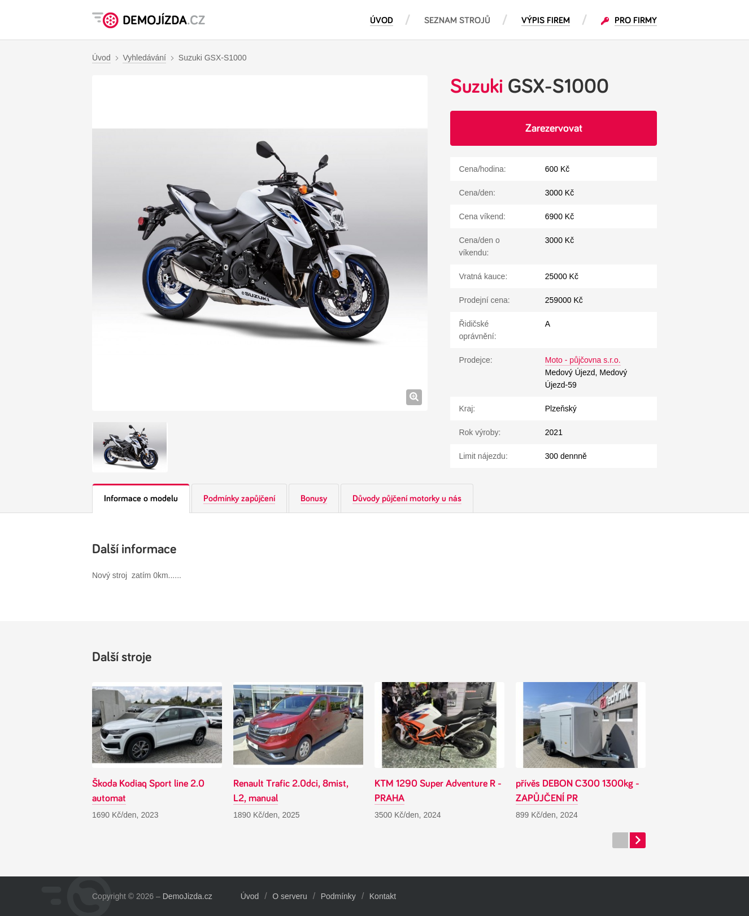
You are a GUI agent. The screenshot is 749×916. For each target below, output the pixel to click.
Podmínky (338, 896)
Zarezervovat (553, 128)
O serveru (289, 896)
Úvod (250, 896)
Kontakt (382, 896)
